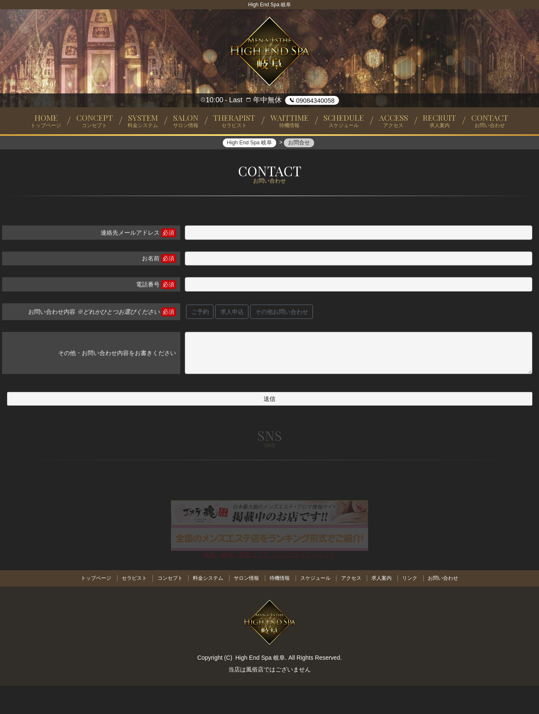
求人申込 (232, 342)
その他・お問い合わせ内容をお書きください (117, 383)
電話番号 (148, 314)
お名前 (151, 289)
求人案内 (385, 607)
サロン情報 (245, 607)
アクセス (353, 607)
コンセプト (166, 607)
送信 (269, 429)
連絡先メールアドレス (130, 263)
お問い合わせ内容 (94, 342)
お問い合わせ (448, 607)
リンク (414, 607)
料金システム (206, 607)
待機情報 (280, 607)
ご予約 (200, 342)
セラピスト (130, 607)
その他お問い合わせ (281, 342)
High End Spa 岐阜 (260, 685)
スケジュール (316, 607)
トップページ (90, 607)
